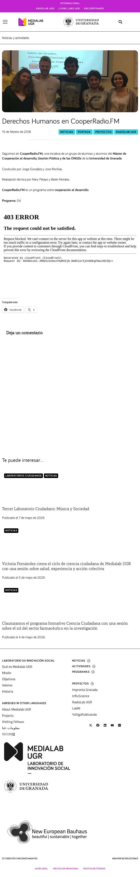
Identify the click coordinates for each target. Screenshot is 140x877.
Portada (84, 132)
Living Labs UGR (69, 8)
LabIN (76, 708)
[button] (120, 22)
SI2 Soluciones (129, 858)
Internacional (70, 3)
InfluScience (80, 696)
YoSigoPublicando (84, 714)
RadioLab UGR (126, 132)
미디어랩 (8, 734)
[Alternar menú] (5, 22)
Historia (7, 691)
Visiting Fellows (13, 722)
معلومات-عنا (11, 728)
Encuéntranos (94, 8)
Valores (7, 685)
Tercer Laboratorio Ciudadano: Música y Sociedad (45, 509)
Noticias (66, 132)
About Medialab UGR (16, 709)
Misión (6, 673)
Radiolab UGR (45, 8)
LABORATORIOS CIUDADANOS (23, 476)
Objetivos (8, 679)
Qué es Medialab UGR (17, 667)
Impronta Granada (85, 690)
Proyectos (103, 132)
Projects (7, 715)
